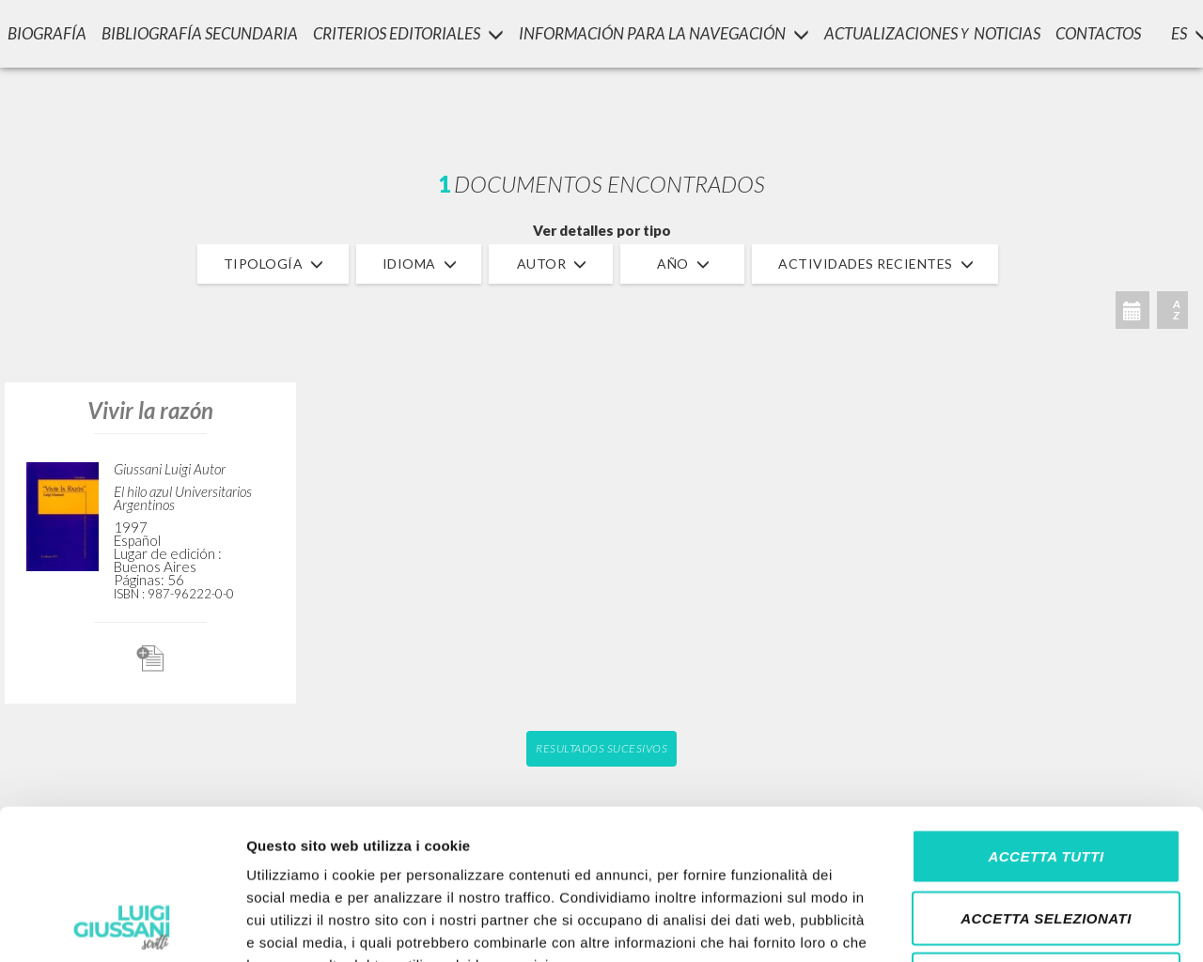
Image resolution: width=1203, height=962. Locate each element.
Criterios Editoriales (408, 33)
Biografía (47, 33)
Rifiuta (1046, 838)
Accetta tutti (1045, 715)
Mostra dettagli (988, 925)
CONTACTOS (1098, 33)
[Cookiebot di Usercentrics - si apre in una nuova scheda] (121, 925)
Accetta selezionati (1046, 777)
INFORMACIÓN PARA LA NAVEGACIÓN (664, 33)
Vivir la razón (150, 410)
